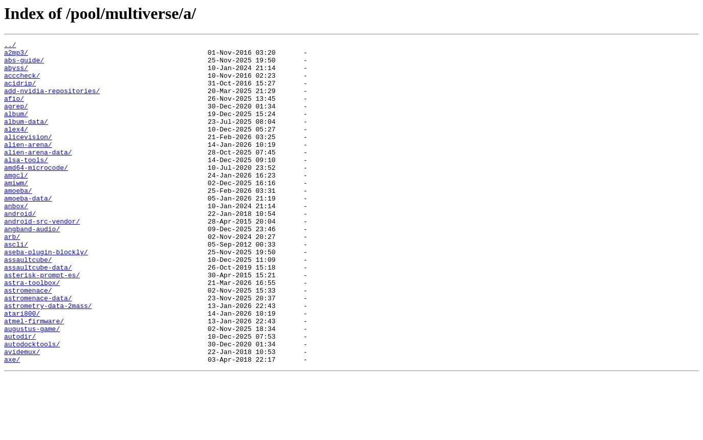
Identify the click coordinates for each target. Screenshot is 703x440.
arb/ (12, 276)
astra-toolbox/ (32, 331)
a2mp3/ (16, 55)
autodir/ (20, 396)
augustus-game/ (32, 386)
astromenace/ (28, 340)
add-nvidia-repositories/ (52, 101)
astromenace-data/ (38, 350)
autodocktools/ (32, 405)
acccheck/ (22, 82)
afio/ (14, 110)
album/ (16, 129)
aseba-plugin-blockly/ (46, 294)
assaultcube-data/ (38, 313)
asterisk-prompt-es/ (42, 322)
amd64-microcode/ (36, 193)
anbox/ (16, 239)
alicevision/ (28, 156)
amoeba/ (18, 221)
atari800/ (22, 368)
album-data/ (26, 138)
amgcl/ (16, 202)
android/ (20, 248)
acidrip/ (20, 92)
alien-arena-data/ (38, 175)
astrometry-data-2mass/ (48, 359)
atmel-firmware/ (34, 377)
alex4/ (16, 147)
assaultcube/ (28, 304)
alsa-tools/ (26, 184)
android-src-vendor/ (42, 257)
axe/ (12, 423)
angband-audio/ (32, 267)
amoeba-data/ (28, 230)
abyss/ (16, 73)
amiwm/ (16, 211)
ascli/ (16, 285)
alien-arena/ (28, 165)
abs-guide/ (24, 64)
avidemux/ (22, 414)
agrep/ (16, 119)
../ (10, 46)
